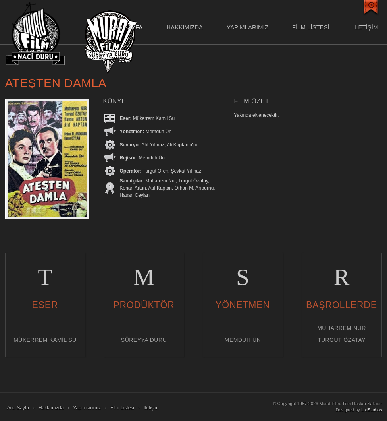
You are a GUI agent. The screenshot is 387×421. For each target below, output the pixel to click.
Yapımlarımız (247, 27)
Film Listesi (122, 408)
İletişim (151, 408)
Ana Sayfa (126, 27)
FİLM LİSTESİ (310, 27)
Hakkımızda (184, 27)
